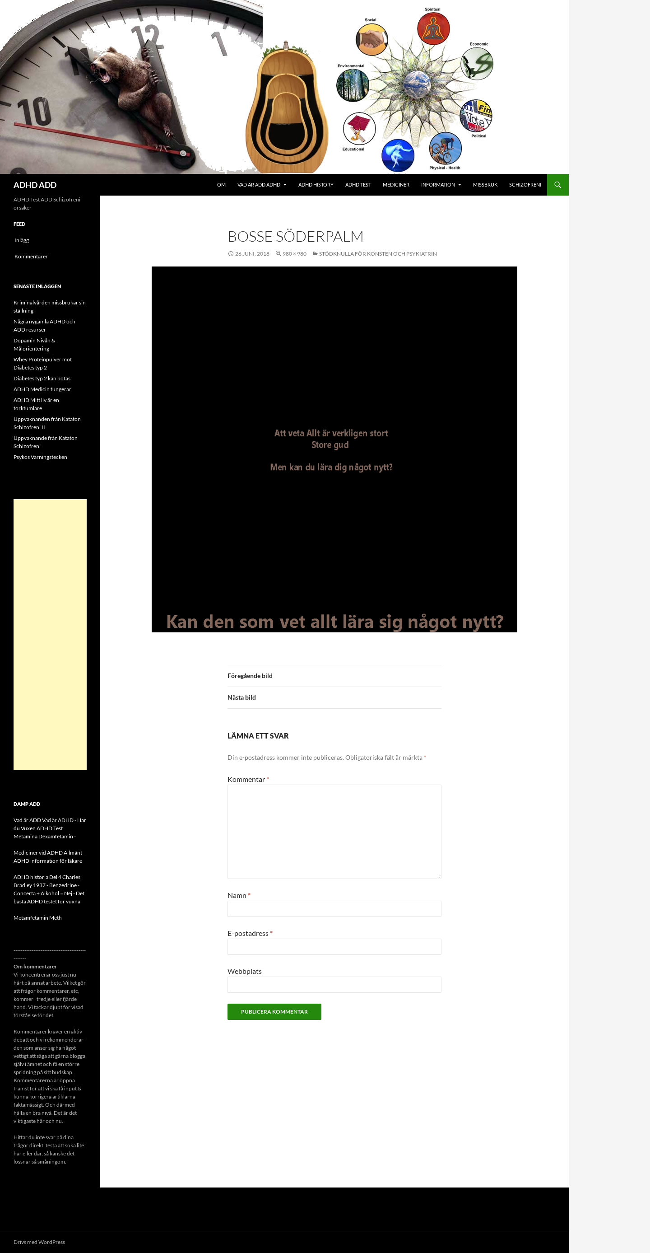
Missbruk (485, 184)
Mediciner (396, 184)
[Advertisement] (50, 634)
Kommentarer (31, 256)
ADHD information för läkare (48, 860)
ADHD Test (358, 184)
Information (438, 184)
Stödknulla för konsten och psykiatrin (378, 253)
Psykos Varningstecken (40, 457)
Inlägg (21, 240)
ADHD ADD (35, 185)
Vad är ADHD (58, 820)
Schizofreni (525, 184)
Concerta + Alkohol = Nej (43, 893)
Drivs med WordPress (39, 1242)
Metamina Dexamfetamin (43, 836)
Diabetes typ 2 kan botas (42, 378)
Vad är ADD (27, 820)
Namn (239, 895)
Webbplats (245, 971)
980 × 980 (294, 253)
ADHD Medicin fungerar (42, 389)
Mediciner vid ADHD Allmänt (48, 852)
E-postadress (250, 933)
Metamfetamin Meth (38, 917)
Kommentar (248, 779)
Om (221, 184)
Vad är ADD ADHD (258, 184)
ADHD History (316, 184)
